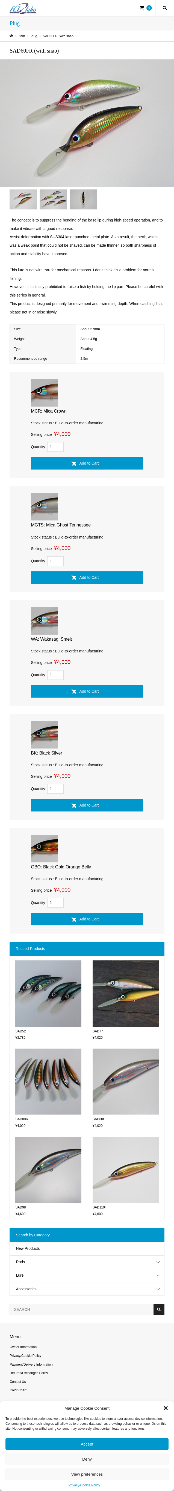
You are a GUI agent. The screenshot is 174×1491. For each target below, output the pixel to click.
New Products (28, 1248)
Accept (87, 1444)
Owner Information (23, 1347)
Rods (20, 1262)
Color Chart (18, 1390)
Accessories (26, 1289)
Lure (19, 1275)
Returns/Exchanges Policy (29, 1373)
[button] (166, 1408)
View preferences (87, 1474)
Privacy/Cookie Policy (84, 1485)
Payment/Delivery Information (31, 1364)
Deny (87, 1459)
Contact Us (18, 1382)
